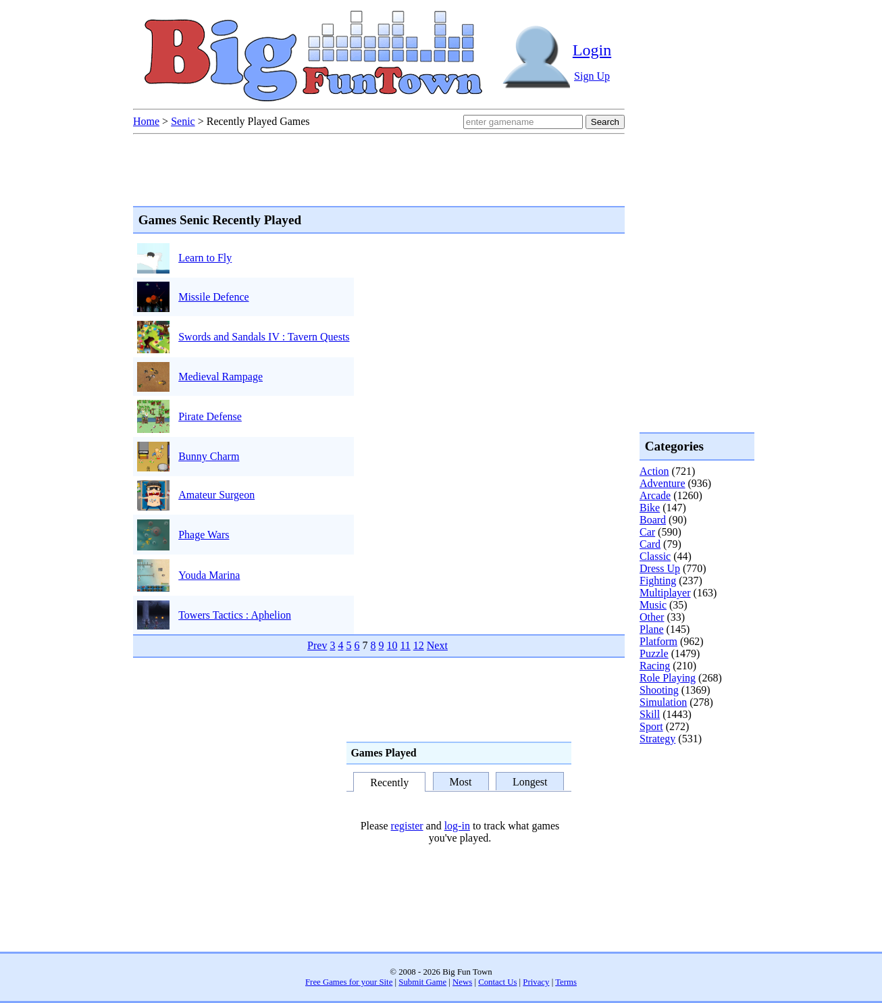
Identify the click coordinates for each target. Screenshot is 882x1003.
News (462, 982)
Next (437, 645)
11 (405, 645)
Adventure (662, 483)
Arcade (655, 495)
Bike (650, 507)
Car (647, 532)
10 (391, 645)
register (407, 825)
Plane (652, 629)
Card (650, 544)
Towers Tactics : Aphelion (234, 615)
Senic (183, 121)
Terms (566, 982)
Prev (317, 645)
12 (418, 645)
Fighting (658, 580)
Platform (658, 641)
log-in (457, 825)
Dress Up (660, 568)
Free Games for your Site (348, 982)
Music (653, 605)
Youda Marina (209, 575)
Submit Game (422, 982)
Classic (655, 556)
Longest (530, 782)
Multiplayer (665, 592)
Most (461, 782)
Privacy (536, 982)
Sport (651, 726)
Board (653, 519)
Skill (650, 714)
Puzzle (654, 653)
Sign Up (592, 76)
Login (592, 50)
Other (652, 617)
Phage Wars (203, 534)
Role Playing (668, 678)
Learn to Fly (205, 257)
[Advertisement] (694, 799)
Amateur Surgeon (216, 494)
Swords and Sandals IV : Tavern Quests (263, 336)
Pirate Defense (210, 416)
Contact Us (497, 982)
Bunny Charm (208, 456)
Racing (655, 665)
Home (146, 121)
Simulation (663, 702)
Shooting (659, 690)
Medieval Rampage (220, 376)
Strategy (657, 738)
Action (654, 471)
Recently (389, 782)
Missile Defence (213, 297)
